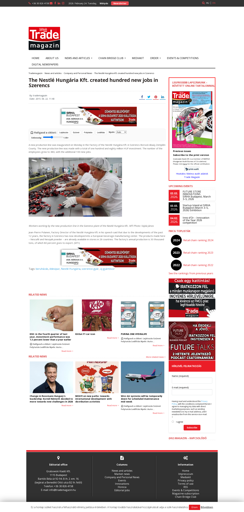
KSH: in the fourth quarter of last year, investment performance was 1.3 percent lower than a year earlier (50, 337)
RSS (185, 487)
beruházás (42, 269)
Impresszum (185, 474)
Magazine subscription (185, 493)
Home (35, 58)
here (185, 164)
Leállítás (101, 132)
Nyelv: (118, 132)
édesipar (54, 269)
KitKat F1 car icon (85, 334)
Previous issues (182, 151)
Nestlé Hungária (70, 269)
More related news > (156, 357)
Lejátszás (63, 132)
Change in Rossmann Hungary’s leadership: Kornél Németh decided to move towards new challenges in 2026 (51, 399)
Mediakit (138, 58)
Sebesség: (49, 137)
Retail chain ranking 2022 (198, 265)
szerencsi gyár (89, 269)
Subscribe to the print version (191, 154)
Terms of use (185, 483)
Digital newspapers (45, 64)
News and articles (122, 470)
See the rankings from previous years (191, 273)
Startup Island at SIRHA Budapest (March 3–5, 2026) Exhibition (196, 208)
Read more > (67, 351)
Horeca (122, 487)
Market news (122, 474)
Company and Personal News (122, 477)
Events (122, 480)
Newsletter (119, 3)
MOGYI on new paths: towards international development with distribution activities (93, 399)
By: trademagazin (38, 95)
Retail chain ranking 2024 (198, 240)
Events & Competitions (183, 58)
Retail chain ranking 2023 (198, 252)
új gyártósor (106, 269)
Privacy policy (185, 480)
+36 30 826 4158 (40, 3)
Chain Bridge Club (185, 496)
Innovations (122, 483)
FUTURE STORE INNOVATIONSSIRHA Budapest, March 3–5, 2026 (196, 195)
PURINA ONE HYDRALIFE (134, 334)
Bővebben (207, 507)
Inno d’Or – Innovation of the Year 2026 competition (197, 220)
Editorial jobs (122, 490)
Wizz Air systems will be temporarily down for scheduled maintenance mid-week (141, 399)
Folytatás (88, 132)
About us (52, 58)
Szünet (76, 132)
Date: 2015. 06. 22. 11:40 (41, 98)
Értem (195, 507)
